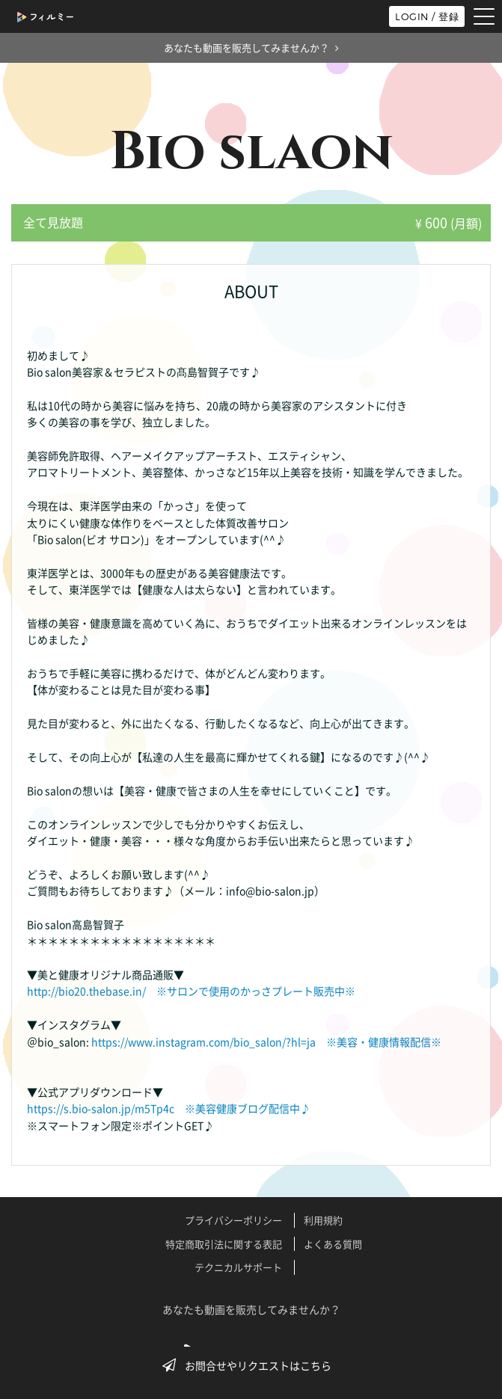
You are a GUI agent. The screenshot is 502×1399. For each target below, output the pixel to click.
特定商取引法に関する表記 (223, 1244)
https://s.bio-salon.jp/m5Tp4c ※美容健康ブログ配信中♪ (168, 1108)
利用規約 (323, 1220)
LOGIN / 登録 (427, 16)
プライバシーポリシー (233, 1220)
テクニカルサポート (238, 1267)
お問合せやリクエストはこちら (251, 1365)
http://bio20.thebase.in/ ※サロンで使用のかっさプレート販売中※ (191, 990)
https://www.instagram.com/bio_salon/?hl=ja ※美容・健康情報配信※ (266, 1041)
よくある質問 (333, 1244)
